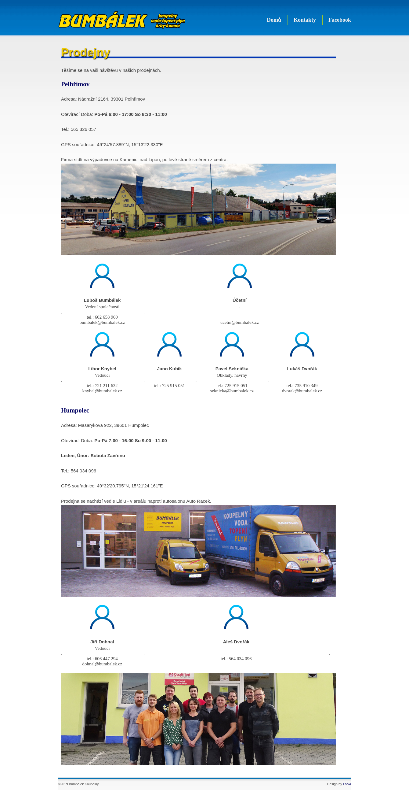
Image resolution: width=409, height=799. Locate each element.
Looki (347, 784)
